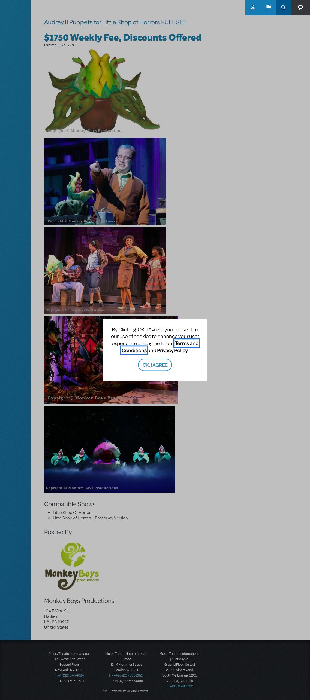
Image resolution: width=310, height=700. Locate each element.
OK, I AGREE (155, 365)
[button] (268, 7)
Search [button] (283, 7)
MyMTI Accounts (252, 7)
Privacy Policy (172, 350)
